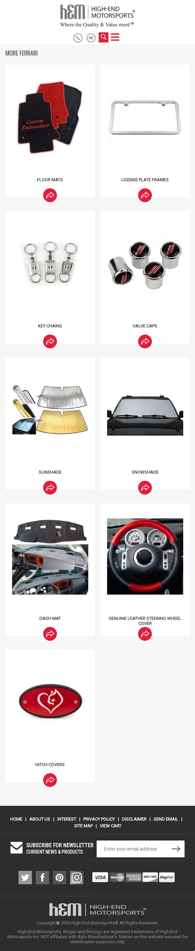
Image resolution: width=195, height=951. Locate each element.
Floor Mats (50, 179)
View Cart (110, 825)
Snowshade (145, 472)
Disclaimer (134, 819)
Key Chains (50, 325)
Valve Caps (145, 325)
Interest (66, 819)
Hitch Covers (50, 764)
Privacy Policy (99, 819)
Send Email (166, 819)
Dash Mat (50, 618)
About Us (39, 819)
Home (16, 819)
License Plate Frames (145, 179)
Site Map (83, 825)
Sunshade (50, 472)
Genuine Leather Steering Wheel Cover (145, 621)
